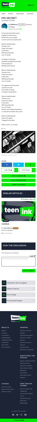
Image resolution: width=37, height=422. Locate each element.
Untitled (5, 224)
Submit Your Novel (25, 363)
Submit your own (18, 184)
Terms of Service (5, 347)
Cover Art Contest (6, 387)
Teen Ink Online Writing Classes (26, 395)
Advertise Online (24, 347)
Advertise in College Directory (25, 339)
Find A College (9, 294)
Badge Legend (24, 403)
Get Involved (23, 372)
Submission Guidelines (26, 365)
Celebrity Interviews (6, 340)
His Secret (30, 13)
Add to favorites (18, 180)
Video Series (23, 400)
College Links (23, 391)
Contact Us (4, 333)
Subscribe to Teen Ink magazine (25, 376)
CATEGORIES (18, 420)
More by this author (14, 29)
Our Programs (5, 335)
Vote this (29, 170)
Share (3, 161)
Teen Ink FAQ (4, 342)
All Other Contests (6, 391)
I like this (11, 170)
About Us (3, 330)
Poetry (10, 13)
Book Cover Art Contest (7, 389)
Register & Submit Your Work (27, 361)
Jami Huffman (7, 228)
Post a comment (18, 176)
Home (3, 13)
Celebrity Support (6, 337)
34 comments (6, 233)
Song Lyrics (20, 13)
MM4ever (14, 24)
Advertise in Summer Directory (25, 344)
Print (3, 128)
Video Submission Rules (26, 368)
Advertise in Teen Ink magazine (25, 332)
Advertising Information (26, 335)
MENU (31, 5)
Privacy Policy (5, 345)
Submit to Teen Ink (10, 288)
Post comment (28, 270)
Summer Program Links (26, 389)
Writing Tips (23, 370)
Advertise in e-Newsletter (27, 349)
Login (33, 256)
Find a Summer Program (12, 300)
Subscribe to (14, 282)
